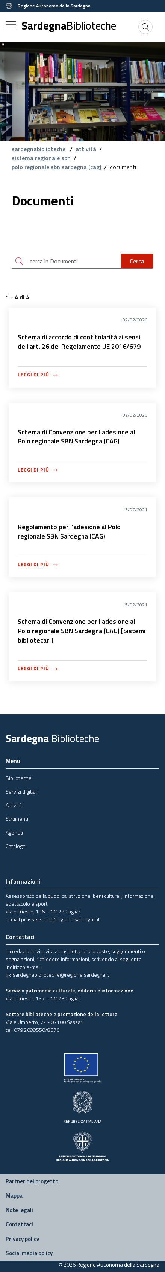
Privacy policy (22, 1239)
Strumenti (17, 819)
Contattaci (19, 1224)
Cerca (137, 261)
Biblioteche (19, 778)
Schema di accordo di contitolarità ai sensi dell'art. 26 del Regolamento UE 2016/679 (79, 341)
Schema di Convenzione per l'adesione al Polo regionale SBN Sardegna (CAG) (76, 436)
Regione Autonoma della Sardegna (54, 6)
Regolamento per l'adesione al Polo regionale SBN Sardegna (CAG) (69, 531)
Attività (14, 805)
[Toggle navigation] (11, 25)
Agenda (14, 832)
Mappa (14, 1195)
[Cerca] (145, 27)
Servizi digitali (21, 792)
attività (86, 148)
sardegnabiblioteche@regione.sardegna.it (57, 975)
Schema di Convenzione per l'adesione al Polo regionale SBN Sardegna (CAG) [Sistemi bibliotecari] (81, 630)
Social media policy (29, 1253)
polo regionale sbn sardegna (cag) (56, 166)
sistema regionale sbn (41, 157)
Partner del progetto (32, 1181)
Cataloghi (16, 846)
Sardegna (68, 25)
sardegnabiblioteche (39, 148)
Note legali (19, 1210)
